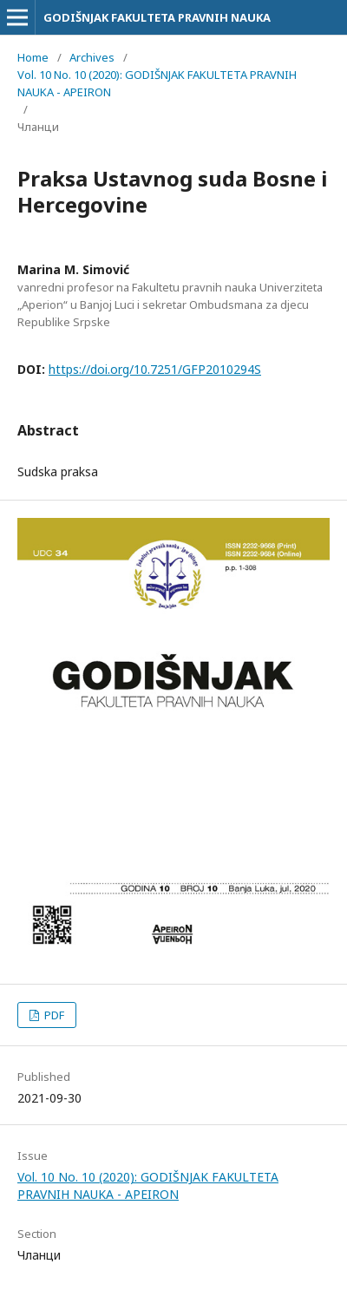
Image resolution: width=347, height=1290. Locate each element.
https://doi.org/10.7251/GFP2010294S (155, 369)
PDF (53, 1015)
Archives (92, 57)
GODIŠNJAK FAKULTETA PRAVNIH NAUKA (157, 17)
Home (33, 57)
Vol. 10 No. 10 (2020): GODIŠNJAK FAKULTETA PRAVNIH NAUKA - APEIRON (157, 83)
